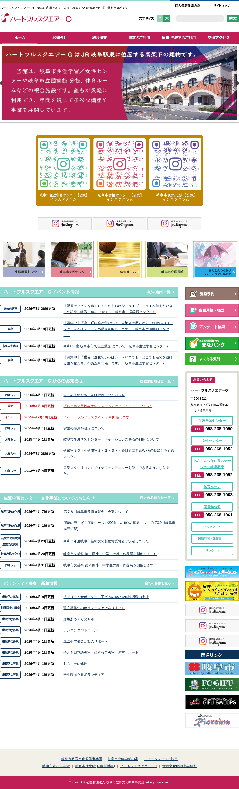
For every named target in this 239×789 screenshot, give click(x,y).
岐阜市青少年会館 (56, 766)
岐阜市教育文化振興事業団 (81, 759)
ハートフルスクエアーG (138, 766)
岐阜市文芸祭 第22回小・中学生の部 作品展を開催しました (110, 554)
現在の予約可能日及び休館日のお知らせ (94, 395)
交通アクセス (219, 38)
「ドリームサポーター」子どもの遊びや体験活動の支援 (106, 597)
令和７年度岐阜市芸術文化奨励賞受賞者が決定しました (106, 541)
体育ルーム (212, 487)
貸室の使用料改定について (83, 428)
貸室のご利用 (139, 38)
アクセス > (212, 527)
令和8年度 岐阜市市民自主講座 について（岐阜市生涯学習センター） (116, 346)
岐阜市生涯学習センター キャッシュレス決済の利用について (111, 439)
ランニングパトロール (80, 630)
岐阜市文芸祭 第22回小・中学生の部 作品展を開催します (108, 565)
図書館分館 (212, 507)
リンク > (212, 550)
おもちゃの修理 (75, 664)
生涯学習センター (212, 421)
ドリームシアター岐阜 (161, 759)
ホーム (19, 38)
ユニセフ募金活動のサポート (85, 641)
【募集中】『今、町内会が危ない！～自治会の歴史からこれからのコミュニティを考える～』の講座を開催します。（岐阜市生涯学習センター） (118, 329)
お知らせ (59, 38)
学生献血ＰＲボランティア (83, 675)
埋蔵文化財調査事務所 (179, 766)
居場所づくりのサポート (82, 619)
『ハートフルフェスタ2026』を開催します (96, 417)
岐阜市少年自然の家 (123, 759)
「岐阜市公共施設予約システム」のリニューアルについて (107, 406)
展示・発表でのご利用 (178, 38)
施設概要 (99, 38)
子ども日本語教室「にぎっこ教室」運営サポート (101, 652)
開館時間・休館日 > (212, 538)
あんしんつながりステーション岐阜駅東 (212, 464)
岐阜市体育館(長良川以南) (95, 766)
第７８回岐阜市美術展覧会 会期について (95, 512)
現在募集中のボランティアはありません (94, 608)
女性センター (212, 441)
